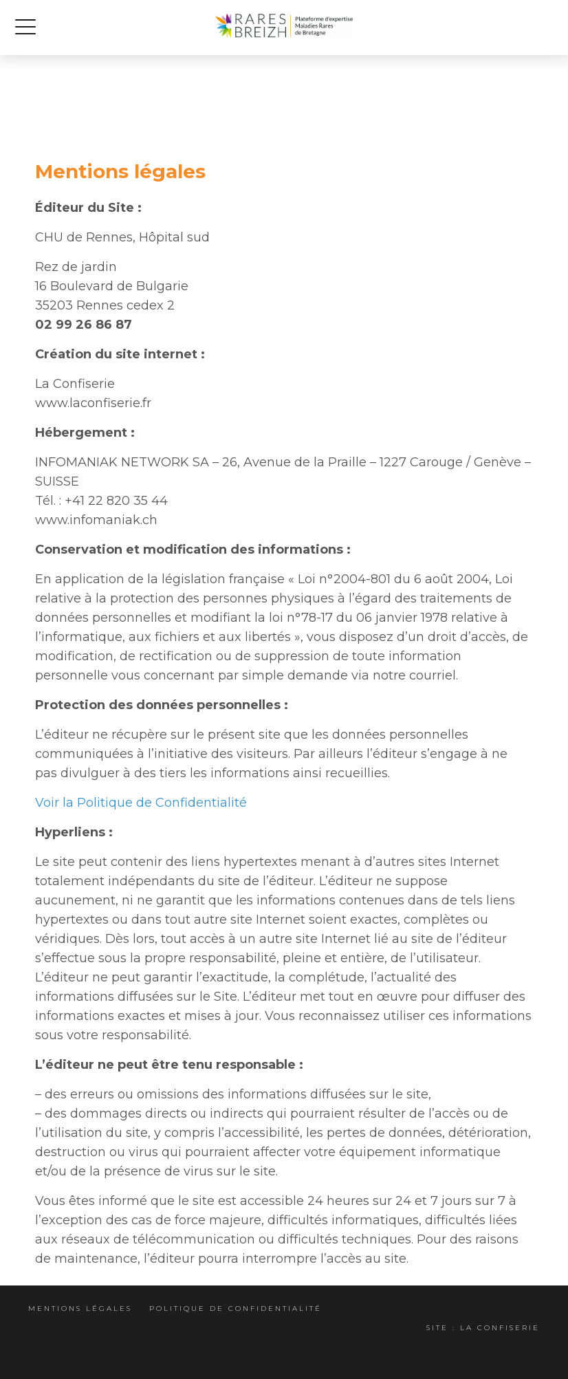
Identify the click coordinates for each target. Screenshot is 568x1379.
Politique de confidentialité (235, 1308)
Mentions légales (80, 1308)
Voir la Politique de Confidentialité (141, 802)
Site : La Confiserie (483, 1327)
